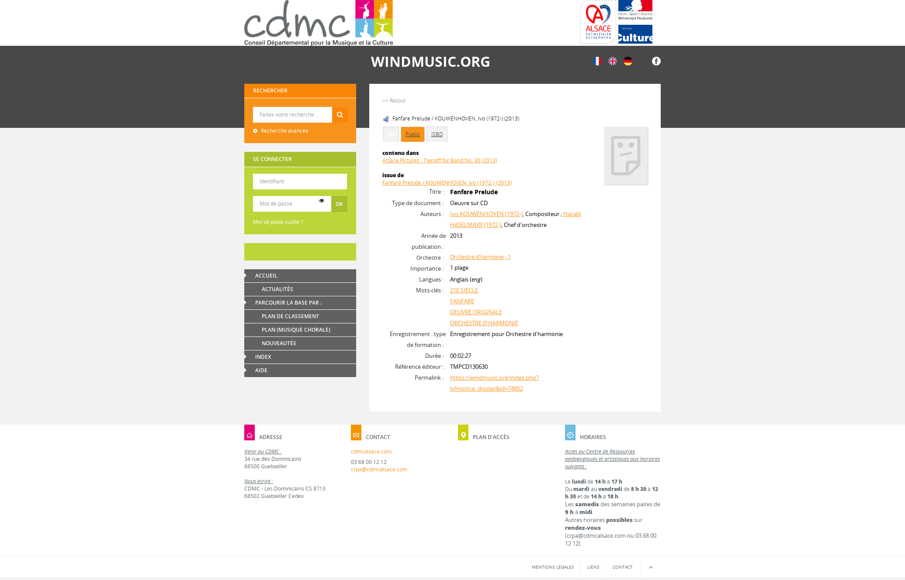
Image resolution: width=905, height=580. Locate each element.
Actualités (277, 289)
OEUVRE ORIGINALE (476, 312)
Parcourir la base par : (288, 302)
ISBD (437, 134)
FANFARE (462, 301)
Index (263, 356)
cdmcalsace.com (371, 451)
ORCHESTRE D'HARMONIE (484, 323)
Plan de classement (290, 316)
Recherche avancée (284, 130)
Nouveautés (279, 343)
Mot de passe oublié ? (278, 222)
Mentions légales (553, 567)
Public (413, 134)
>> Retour (394, 100)
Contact (623, 567)
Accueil (266, 275)
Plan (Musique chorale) (296, 329)
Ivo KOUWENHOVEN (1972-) (486, 214)
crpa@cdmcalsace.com (379, 469)
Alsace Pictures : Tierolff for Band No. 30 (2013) (439, 160)
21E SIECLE (464, 290)
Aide (261, 370)
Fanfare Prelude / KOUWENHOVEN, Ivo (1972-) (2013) (447, 182)
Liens (593, 567)
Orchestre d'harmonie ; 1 (480, 257)
